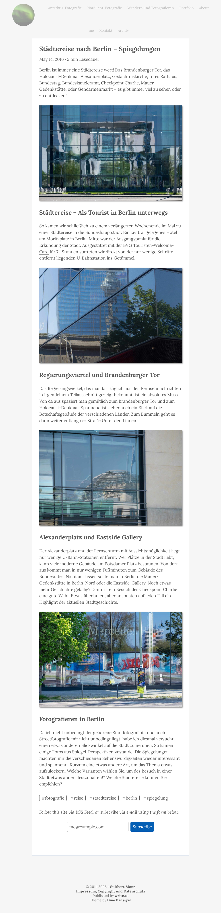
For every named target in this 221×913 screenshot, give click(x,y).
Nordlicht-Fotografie (104, 8)
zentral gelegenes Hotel (154, 232)
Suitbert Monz (122, 886)
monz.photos (23, 7)
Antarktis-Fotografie (65, 8)
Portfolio (186, 8)
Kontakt (105, 30)
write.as (121, 895)
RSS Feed (84, 812)
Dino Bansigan (119, 900)
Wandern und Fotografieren (150, 8)
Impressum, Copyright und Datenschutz (110, 891)
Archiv (123, 30)
